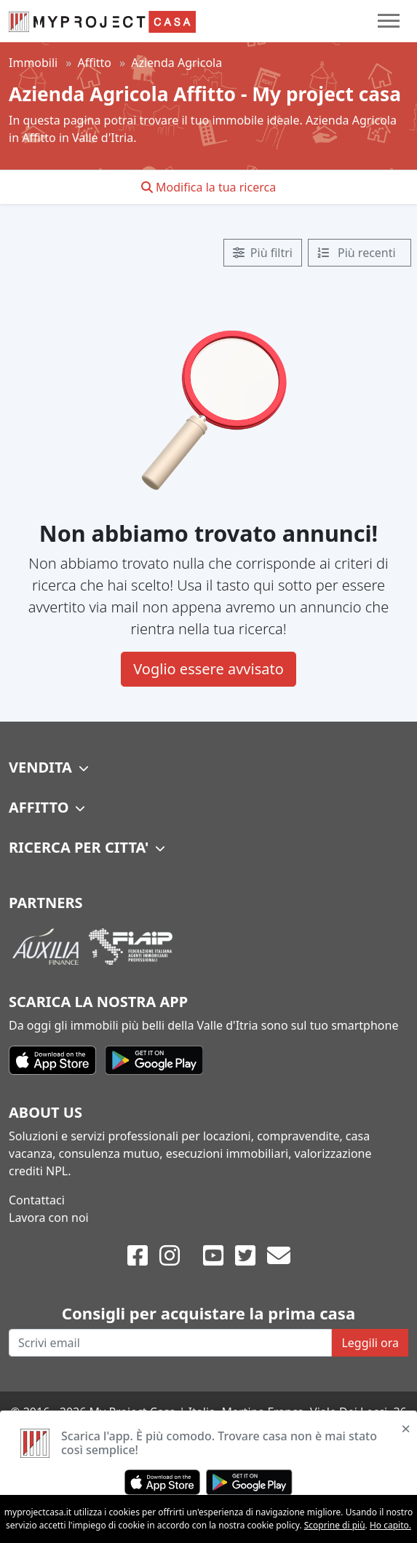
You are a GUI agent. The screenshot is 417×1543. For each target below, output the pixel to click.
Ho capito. (390, 1525)
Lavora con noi (49, 1217)
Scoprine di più (334, 1525)
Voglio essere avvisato (208, 669)
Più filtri (263, 253)
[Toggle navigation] (388, 21)
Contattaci (37, 1200)
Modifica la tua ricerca (208, 187)
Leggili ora (370, 1343)
